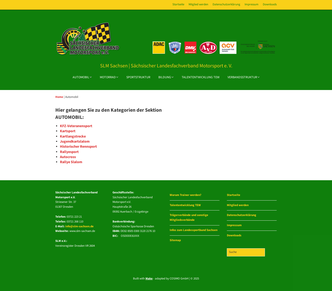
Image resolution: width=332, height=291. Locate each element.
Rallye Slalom (71, 162)
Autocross (68, 157)
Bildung (164, 77)
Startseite (178, 4)
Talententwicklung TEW (200, 77)
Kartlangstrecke (73, 136)
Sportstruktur (138, 77)
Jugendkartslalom (75, 141)
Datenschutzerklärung (226, 4)
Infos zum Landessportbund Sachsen (193, 230)
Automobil (81, 77)
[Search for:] (246, 252)
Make (149, 279)
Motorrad (108, 77)
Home (59, 97)
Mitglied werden (198, 4)
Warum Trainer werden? (185, 195)
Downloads (270, 4)
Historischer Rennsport (78, 146)
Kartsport (67, 131)
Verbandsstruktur (242, 77)
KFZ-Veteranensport (76, 126)
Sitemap (175, 240)
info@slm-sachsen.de (79, 226)
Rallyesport (69, 152)
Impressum (251, 4)
